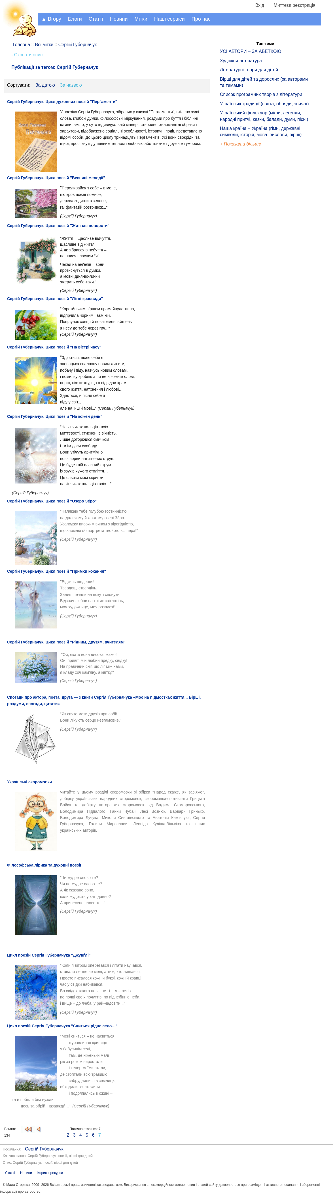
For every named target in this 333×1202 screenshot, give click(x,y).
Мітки (141, 19)
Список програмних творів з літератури (261, 94)
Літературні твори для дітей (249, 69)
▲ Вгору (51, 19)
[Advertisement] (246, 243)
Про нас (201, 19)
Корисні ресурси (50, 1173)
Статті (96, 19)
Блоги (75, 19)
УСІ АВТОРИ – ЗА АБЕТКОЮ (250, 51)
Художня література (241, 60)
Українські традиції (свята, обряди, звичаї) (264, 103)
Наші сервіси (169, 19)
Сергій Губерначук (44, 1149)
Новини (119, 19)
